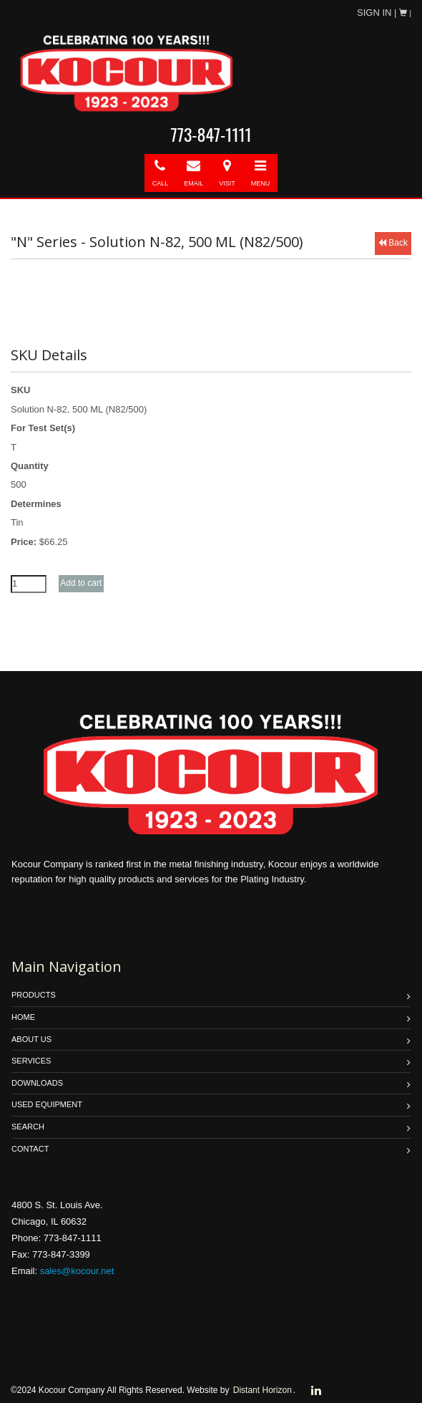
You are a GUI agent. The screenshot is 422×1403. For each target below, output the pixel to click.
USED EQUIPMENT (46, 1104)
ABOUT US (31, 1039)
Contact (30, 1148)
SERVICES (31, 1060)
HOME (23, 1017)
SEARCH (27, 1126)
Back (393, 243)
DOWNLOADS (37, 1083)
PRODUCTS (33, 994)
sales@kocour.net (77, 1270)
